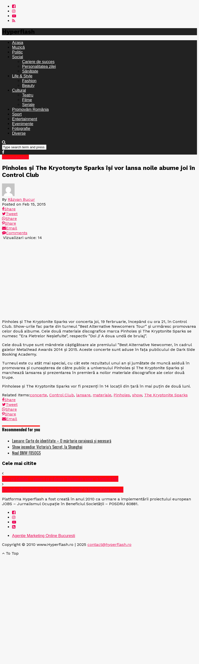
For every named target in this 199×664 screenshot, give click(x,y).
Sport (17, 114)
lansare (83, 395)
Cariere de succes (38, 62)
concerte (38, 395)
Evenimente (22, 124)
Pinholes (122, 395)
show (137, 395)
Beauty (28, 85)
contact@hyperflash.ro (109, 544)
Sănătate (30, 71)
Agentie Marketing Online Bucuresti (43, 536)
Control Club (61, 395)
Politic (17, 52)
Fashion (29, 81)
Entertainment (24, 119)
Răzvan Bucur (21, 199)
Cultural (19, 90)
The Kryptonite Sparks (166, 395)
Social (17, 57)
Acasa (17, 42)
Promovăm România (30, 109)
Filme (27, 100)
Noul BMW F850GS (26, 453)
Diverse (19, 133)
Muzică (18, 47)
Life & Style (22, 76)
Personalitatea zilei (39, 66)
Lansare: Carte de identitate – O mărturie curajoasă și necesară (61, 441)
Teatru (27, 95)
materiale (102, 395)
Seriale (28, 105)
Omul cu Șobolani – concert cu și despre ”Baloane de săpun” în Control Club (60, 479)
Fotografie (21, 128)
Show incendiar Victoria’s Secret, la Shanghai (47, 447)
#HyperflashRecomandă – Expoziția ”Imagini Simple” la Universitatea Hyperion (62, 490)
